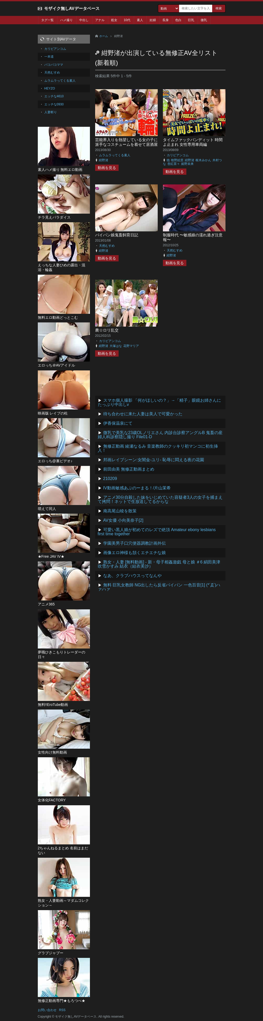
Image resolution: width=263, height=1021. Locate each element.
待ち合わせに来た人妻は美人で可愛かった (142, 414)
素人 (140, 20)
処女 (114, 20)
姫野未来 (187, 164)
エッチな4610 (54, 96)
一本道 (49, 56)
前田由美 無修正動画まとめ (128, 469)
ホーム (103, 36)
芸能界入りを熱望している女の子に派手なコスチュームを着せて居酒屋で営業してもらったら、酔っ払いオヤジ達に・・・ (126, 146)
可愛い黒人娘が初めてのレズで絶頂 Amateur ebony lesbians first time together (157, 531)
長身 (165, 20)
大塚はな (115, 346)
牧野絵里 (177, 160)
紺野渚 (103, 160)
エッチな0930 (54, 104)
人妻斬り (50, 112)
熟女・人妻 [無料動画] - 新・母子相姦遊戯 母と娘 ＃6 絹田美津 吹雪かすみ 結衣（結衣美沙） (159, 564)
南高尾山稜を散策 (120, 511)
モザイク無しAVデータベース (72, 8)
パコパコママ (53, 65)
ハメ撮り (66, 20)
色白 (178, 20)
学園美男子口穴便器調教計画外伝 (134, 543)
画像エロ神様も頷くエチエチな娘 (134, 552)
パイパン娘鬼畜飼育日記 (116, 235)
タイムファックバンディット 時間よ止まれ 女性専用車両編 (193, 142)
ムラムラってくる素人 (114, 155)
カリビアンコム (178, 155)
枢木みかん (203, 160)
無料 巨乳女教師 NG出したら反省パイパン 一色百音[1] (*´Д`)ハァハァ (159, 587)
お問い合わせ (47, 1010)
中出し (84, 20)
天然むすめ (107, 246)
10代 (127, 20)
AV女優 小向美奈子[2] (123, 520)
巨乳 (191, 20)
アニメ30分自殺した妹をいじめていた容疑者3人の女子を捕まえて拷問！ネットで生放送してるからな (160, 499)
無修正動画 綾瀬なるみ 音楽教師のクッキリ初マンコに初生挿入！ (158, 448)
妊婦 (153, 20)
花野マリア (131, 346)
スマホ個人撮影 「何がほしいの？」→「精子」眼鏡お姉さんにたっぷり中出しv (159, 402)
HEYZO (49, 88)
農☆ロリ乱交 (107, 330)
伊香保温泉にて (117, 423)
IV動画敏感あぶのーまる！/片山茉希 (137, 488)
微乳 (204, 20)
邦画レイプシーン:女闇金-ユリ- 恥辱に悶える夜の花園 (153, 460)
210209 (110, 478)
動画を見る (107, 168)
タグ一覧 (47, 20)
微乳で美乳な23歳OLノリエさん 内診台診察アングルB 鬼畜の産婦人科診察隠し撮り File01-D (160, 434)
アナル (100, 20)
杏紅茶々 (173, 164)
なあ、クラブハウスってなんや (132, 575)
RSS (62, 1010)
